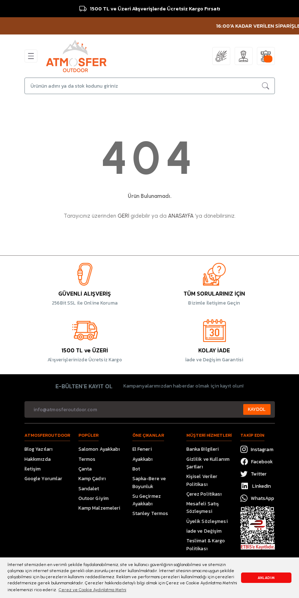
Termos (87, 459)
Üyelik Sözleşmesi (207, 521)
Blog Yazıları (38, 449)
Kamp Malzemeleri (99, 507)
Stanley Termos (150, 513)
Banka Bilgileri (202, 449)
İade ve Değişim (204, 530)
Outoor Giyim (93, 498)
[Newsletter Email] (149, 409)
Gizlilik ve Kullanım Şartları (208, 462)
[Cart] (265, 56)
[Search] (149, 86)
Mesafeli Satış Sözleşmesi (202, 507)
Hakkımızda (37, 459)
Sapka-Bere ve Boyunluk (149, 482)
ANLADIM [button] (266, 577)
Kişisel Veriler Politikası (202, 480)
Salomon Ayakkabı (99, 449)
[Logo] (76, 55)
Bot (136, 468)
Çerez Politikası (204, 493)
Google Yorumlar (43, 478)
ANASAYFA (181, 216)
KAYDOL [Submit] (257, 409)
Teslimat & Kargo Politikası (205, 544)
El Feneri (142, 449)
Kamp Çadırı (92, 478)
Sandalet (88, 488)
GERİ (123, 216)
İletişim (32, 468)
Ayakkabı (142, 459)
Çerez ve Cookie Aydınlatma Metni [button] (92, 589)
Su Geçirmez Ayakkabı (146, 499)
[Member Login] (243, 56)
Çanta (85, 468)
